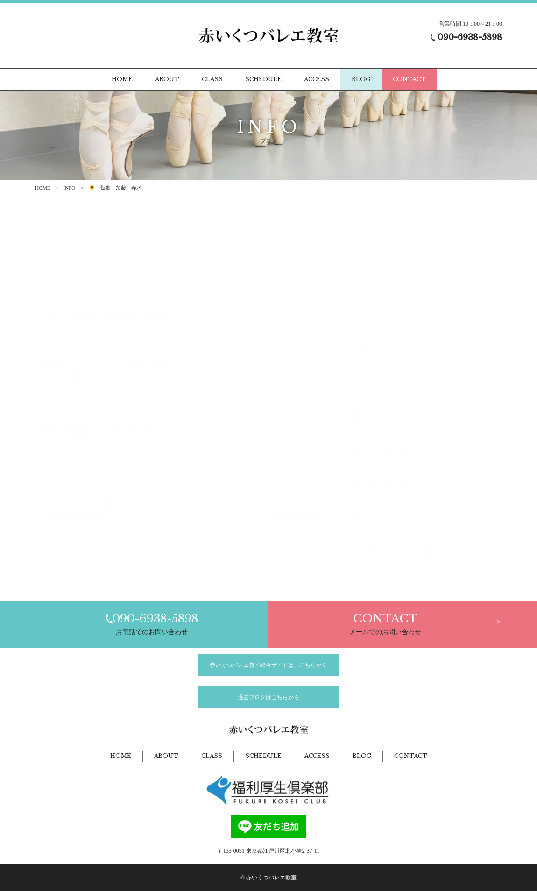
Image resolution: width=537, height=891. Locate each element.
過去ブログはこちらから (268, 697)
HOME (42, 188)
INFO (70, 188)
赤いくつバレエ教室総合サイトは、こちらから (268, 665)
